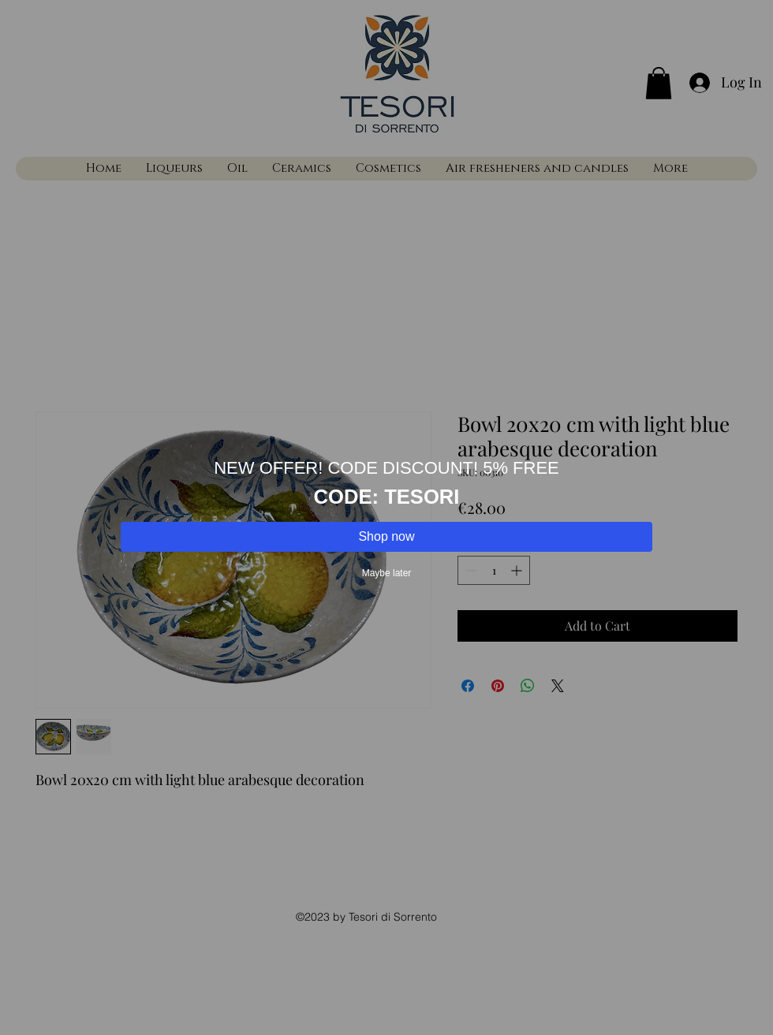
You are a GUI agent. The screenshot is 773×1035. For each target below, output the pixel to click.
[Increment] (518, 570)
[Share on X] (557, 685)
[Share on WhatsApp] (527, 685)
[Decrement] (470, 570)
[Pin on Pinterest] (497, 685)
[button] (658, 83)
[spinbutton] (494, 570)
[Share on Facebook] (467, 685)
